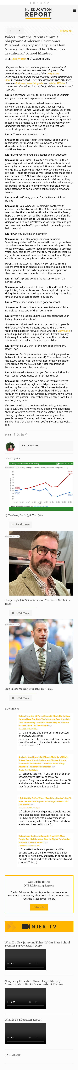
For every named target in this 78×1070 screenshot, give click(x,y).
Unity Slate (64, 331)
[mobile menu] (74, 11)
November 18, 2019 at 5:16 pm (29, 808)
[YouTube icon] (37, 3)
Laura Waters (18, 59)
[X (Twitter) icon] (34, 3)
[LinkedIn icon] (41, 3)
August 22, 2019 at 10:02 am (28, 729)
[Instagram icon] (44, 3)
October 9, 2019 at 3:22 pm (28, 770)
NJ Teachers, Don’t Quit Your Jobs (24, 515)
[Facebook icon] (31, 3)
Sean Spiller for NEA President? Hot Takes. (29, 688)
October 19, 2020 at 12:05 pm (29, 845)
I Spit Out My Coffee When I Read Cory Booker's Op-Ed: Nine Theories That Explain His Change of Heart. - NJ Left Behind (45, 801)
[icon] (48, 3)
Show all (65, 31)
